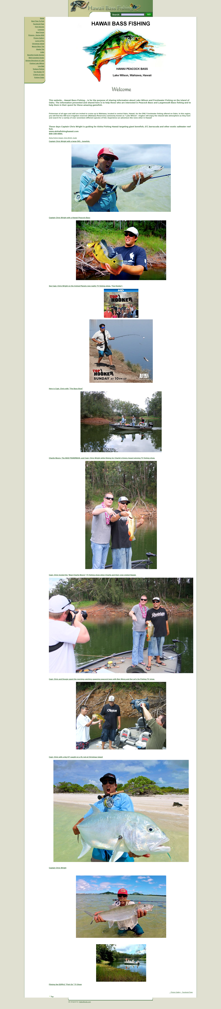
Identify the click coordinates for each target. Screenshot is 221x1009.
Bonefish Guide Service (35, 55)
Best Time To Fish (37, 21)
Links (42, 52)
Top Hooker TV (39, 72)
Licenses (41, 29)
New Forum (40, 32)
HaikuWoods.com (85, 1002)
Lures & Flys (39, 41)
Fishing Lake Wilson (37, 63)
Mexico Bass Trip (38, 46)
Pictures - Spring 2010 (36, 35)
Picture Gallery (39, 38)
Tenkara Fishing (38, 69)
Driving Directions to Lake (35, 60)
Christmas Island (38, 44)
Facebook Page (38, 24)
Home (42, 18)
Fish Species (39, 27)
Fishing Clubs (39, 77)
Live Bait (41, 66)
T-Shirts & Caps (38, 74)
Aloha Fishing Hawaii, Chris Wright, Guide (121, 565)
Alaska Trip (40, 49)
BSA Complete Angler (36, 58)
